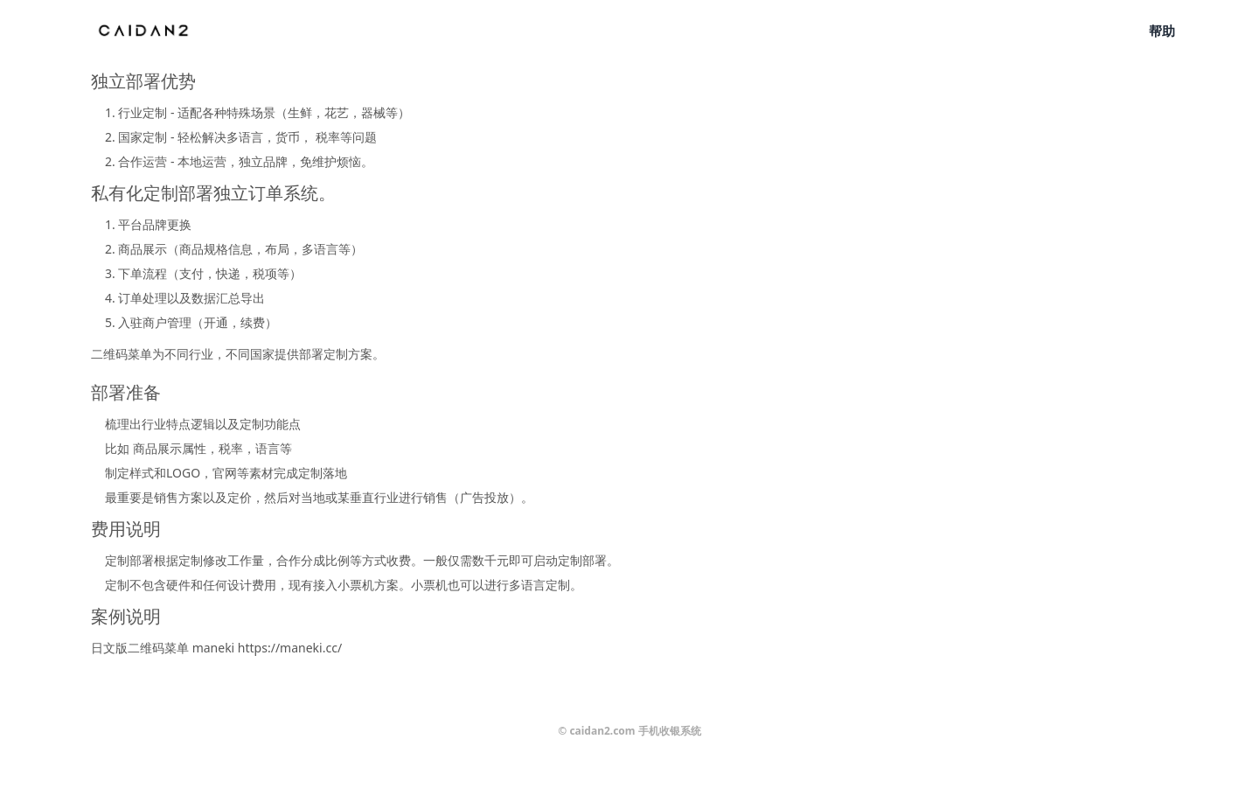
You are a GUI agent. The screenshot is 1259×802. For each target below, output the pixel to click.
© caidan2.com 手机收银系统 (629, 730)
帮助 (1162, 30)
